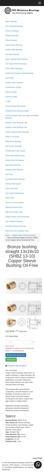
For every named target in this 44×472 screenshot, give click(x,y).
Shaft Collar (9, 198)
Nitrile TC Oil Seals (12, 137)
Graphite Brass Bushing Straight (17, 111)
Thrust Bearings (11, 40)
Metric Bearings (11, 21)
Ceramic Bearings (11, 31)
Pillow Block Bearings (13, 141)
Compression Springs (13, 87)
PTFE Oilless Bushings (13, 68)
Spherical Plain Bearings (14, 170)
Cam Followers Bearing (14, 221)
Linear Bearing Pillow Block (15, 106)
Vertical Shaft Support (13, 184)
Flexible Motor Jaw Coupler (15, 151)
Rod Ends (9, 174)
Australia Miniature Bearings (15, 226)
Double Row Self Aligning (14, 160)
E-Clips (8, 101)
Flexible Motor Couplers (14, 83)
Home (7, 235)
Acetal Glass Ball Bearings (15, 155)
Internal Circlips (11, 92)
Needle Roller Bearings (13, 50)
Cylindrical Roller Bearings (15, 179)
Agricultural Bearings (13, 165)
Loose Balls (9, 78)
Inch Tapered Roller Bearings (16, 64)
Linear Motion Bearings (13, 45)
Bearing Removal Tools (13, 207)
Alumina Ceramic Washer (14, 203)
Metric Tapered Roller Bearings (16, 59)
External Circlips (11, 97)
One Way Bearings (12, 54)
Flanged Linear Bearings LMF (16, 127)
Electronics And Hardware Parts (17, 231)
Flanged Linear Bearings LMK (16, 123)
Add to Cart (11, 360)
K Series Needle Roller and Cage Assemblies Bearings (21, 117)
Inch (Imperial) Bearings (14, 26)
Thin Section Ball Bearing (14, 193)
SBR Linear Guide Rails (14, 212)
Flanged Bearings (11, 35)
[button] (38, 464)
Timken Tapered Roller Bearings (17, 132)
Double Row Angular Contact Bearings (19, 73)
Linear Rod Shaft (11, 188)
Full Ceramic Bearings (13, 146)
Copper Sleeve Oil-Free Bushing (17, 217)
